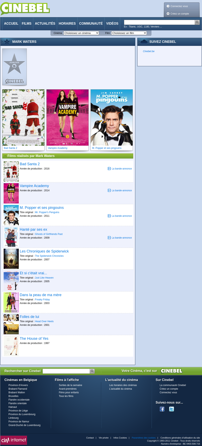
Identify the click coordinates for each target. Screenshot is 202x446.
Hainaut (12, 407)
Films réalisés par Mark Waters (29, 156)
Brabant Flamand (17, 388)
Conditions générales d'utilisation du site (180, 438)
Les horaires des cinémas (123, 385)
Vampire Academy (34, 186)
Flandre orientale (17, 403)
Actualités (45, 23)
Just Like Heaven (44, 277)
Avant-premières (68, 388)
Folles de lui (29, 317)
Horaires (67, 23)
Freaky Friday (42, 299)
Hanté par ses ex (33, 229)
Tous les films (66, 396)
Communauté (91, 23)
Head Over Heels (44, 321)
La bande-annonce (120, 168)
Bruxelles (13, 396)
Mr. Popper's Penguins (47, 212)
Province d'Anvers (18, 385)
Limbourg (13, 418)
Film (107, 33)
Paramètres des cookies (144, 438)
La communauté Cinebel (173, 385)
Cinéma (58, 33)
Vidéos (112, 23)
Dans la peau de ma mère (40, 295)
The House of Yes (34, 339)
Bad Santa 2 (30, 164)
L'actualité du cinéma (120, 388)
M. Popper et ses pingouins (42, 208)
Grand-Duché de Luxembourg (24, 425)
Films (26, 23)
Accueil (11, 23)
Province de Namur (18, 421)
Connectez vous (179, 6)
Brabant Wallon (16, 392)
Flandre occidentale (19, 399)
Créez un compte (180, 13)
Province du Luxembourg (21, 414)
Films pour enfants (69, 392)
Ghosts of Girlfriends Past (49, 234)
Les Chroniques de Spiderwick (44, 251)
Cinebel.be (148, 51)
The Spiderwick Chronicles (49, 256)
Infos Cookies (120, 438)
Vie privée (104, 438)
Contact (90, 438)
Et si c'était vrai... (33, 273)
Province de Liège (18, 410)
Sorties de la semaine (70, 385)
